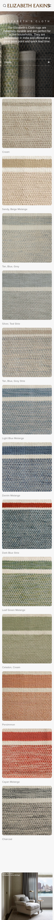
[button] (4, 5)
